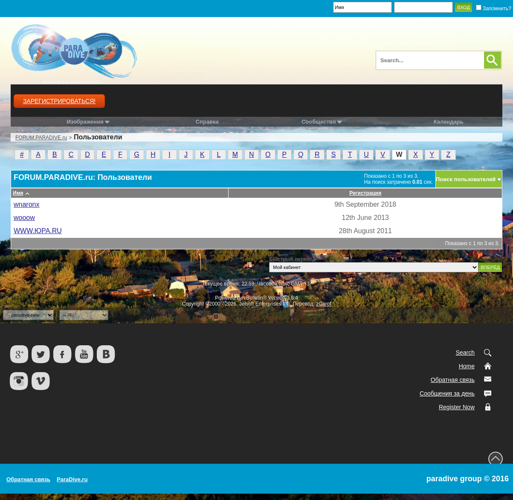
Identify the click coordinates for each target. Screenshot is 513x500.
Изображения (85, 121)
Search (465, 352)
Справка (207, 121)
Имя (18, 193)
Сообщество (321, 121)
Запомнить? (493, 9)
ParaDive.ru (72, 479)
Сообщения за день (447, 393)
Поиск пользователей (466, 179)
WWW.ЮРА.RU (38, 230)
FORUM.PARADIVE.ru (41, 138)
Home (467, 366)
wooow (24, 217)
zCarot (323, 304)
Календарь (449, 121)
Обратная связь (453, 379)
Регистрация (365, 193)
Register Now (457, 407)
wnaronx (26, 204)
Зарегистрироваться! (59, 101)
